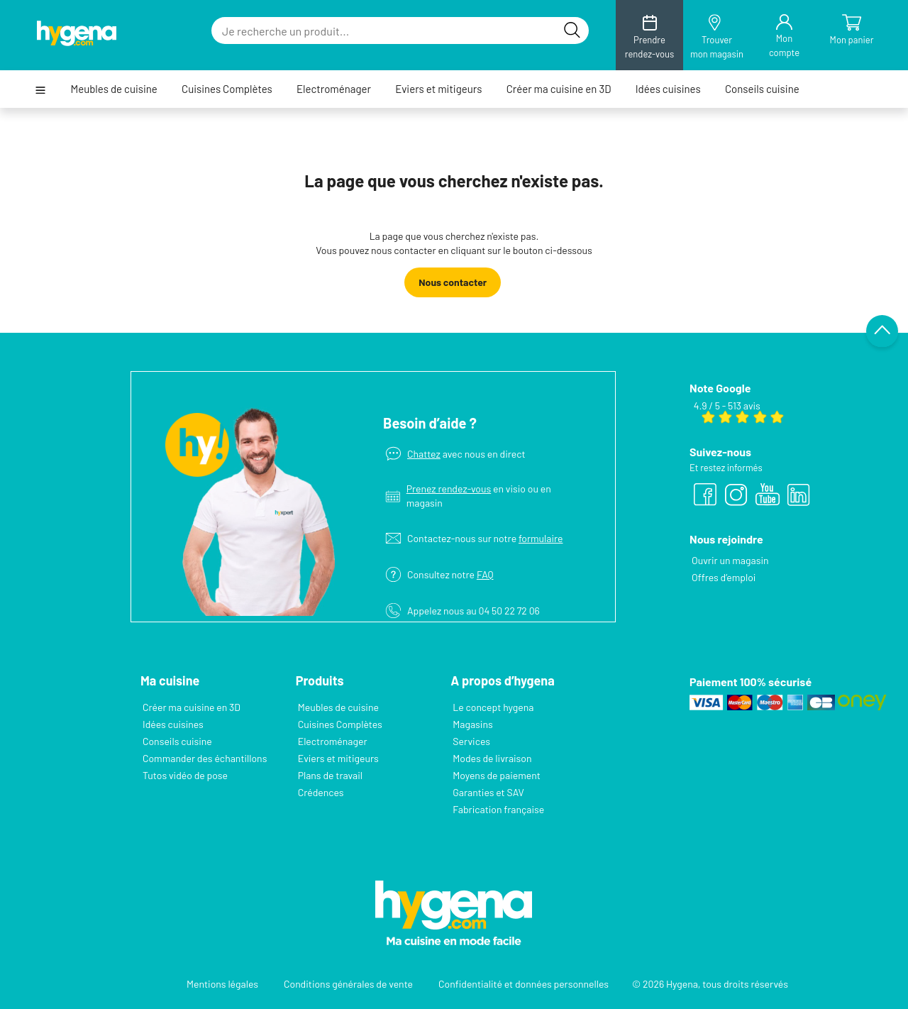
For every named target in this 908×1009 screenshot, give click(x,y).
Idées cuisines (668, 89)
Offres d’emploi (723, 577)
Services (471, 741)
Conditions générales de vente (348, 984)
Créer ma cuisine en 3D (558, 89)
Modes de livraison (492, 758)
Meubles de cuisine (113, 89)
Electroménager (334, 89)
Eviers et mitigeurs (438, 89)
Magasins (472, 724)
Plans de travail (330, 775)
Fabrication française (498, 809)
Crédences (321, 792)
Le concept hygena (493, 707)
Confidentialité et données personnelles (523, 984)
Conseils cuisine (762, 89)
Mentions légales (222, 984)
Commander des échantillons (205, 758)
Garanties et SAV (488, 792)
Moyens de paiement (497, 775)
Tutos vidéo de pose (185, 775)
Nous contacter (453, 282)
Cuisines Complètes (227, 89)
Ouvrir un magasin (730, 560)
